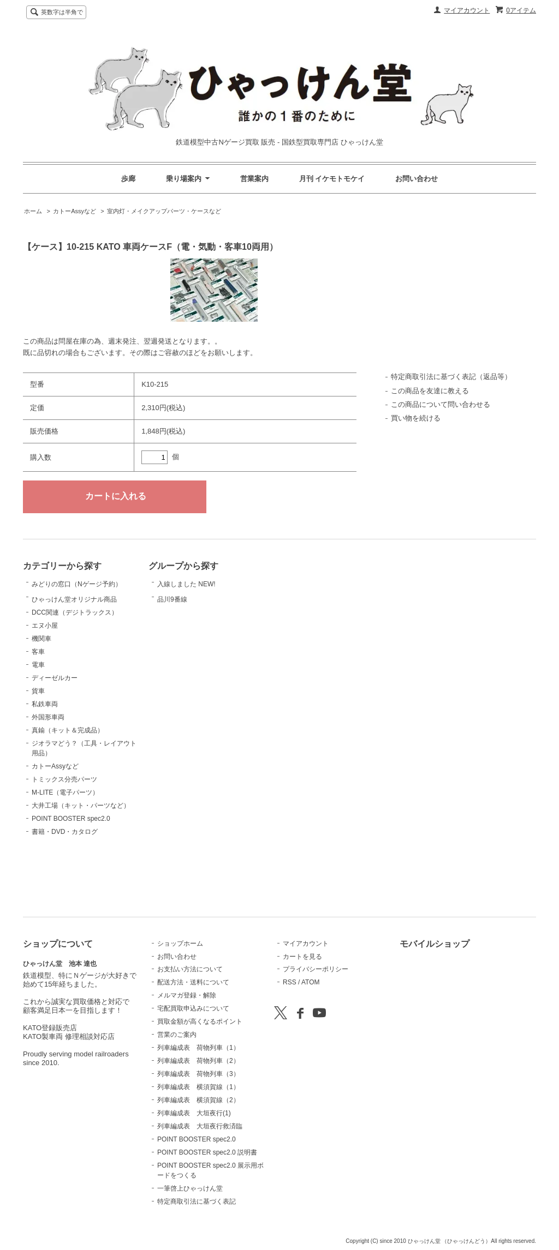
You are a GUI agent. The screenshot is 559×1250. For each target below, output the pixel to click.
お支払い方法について (190, 969)
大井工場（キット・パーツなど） (81, 860)
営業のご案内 (177, 1034)
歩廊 (128, 179)
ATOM (310, 982)
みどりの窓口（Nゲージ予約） (77, 597)
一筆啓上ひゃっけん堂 (190, 1188)
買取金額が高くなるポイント (199, 1021)
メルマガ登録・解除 (186, 995)
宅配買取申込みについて (193, 1008)
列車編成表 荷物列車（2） (198, 1061)
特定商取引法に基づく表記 (196, 1201)
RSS (289, 982)
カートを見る (302, 956)
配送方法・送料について (193, 982)
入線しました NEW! (186, 590)
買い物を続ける (416, 418)
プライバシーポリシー (315, 969)
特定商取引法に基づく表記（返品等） (451, 376)
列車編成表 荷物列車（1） (198, 1047)
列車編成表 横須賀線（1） (198, 1087)
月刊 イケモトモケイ (332, 179)
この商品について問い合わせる (440, 404)
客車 (38, 706)
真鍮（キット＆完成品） (68, 785)
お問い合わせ (416, 179)
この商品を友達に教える (430, 391)
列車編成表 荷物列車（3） (198, 1074)
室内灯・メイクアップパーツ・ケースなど (164, 211)
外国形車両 (48, 772)
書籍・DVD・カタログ (65, 886)
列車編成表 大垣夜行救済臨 (199, 1126)
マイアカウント (467, 10)
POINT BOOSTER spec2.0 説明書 (207, 1152)
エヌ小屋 (45, 680)
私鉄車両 (45, 758)
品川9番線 (184, 619)
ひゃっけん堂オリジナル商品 (74, 639)
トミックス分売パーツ (64, 834)
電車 (38, 719)
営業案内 (254, 179)
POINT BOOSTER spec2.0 (71, 873)
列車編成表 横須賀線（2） (198, 1100)
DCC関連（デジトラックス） (75, 667)
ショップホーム (180, 943)
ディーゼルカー (55, 732)
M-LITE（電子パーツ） (65, 847)
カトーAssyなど (74, 211)
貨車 (38, 745)
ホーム (33, 211)
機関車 (41, 693)
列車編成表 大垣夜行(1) (194, 1113)
